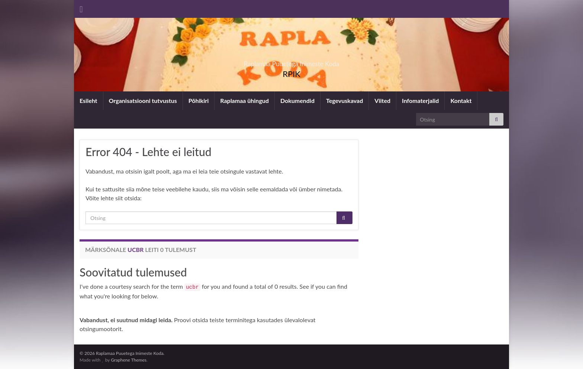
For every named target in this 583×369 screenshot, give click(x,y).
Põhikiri (199, 100)
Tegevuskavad (344, 100)
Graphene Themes (128, 360)
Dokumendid (297, 100)
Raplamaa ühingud (244, 100)
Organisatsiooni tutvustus (143, 100)
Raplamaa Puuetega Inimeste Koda (291, 61)
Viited (382, 100)
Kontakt (460, 100)
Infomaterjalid (420, 100)
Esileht (88, 100)
